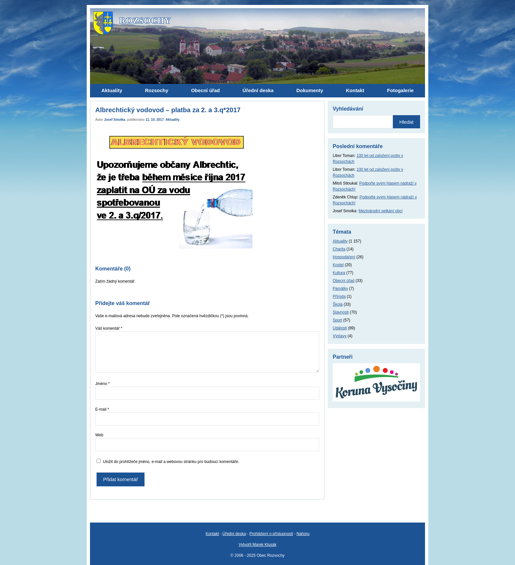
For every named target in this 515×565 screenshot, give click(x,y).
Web (99, 435)
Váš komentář (108, 328)
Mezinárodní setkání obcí (381, 211)
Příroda (339, 296)
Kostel (338, 265)
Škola (338, 304)
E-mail (102, 409)
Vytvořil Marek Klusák (258, 544)
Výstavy (340, 336)
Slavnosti (341, 312)
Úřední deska (234, 533)
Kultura (339, 272)
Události (340, 328)
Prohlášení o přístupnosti (271, 533)
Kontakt (212, 533)
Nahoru (303, 533)
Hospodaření (344, 257)
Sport (337, 320)
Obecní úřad (343, 280)
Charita (339, 249)
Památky (340, 288)
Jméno (102, 383)
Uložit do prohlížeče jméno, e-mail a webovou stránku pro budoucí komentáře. (171, 461)
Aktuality (172, 119)
